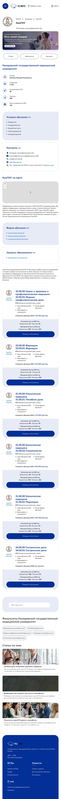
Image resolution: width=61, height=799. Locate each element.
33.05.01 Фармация (27, 348)
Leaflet (56, 202)
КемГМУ (39, 19)
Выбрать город (35, 6)
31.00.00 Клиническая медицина (28, 395)
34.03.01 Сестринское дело (31, 550)
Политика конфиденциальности (18, 787)
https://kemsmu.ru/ (15, 162)
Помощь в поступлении (30, 334)
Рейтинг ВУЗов (12, 769)
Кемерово (28, 19)
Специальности (12, 775)
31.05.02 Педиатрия (27, 502)
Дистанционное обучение (41, 772)
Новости (37, 763)
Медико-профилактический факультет (17, 633)
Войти (56, 6)
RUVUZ (18, 19)
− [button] (5, 187)
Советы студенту (38, 769)
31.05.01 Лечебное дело (29, 399)
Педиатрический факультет (43, 633)
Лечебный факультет (35, 628)
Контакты (10, 790)
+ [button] (5, 184)
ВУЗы (10, 763)
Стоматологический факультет (14, 638)
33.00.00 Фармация (27, 345)
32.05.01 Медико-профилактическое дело (30, 299)
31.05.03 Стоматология (29, 450)
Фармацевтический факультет (14, 628)
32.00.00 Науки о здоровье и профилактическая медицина (33, 293)
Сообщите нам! (48, 165)
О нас (10, 781)
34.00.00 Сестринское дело (31, 547)
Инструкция (36, 775)
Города (9, 772)
